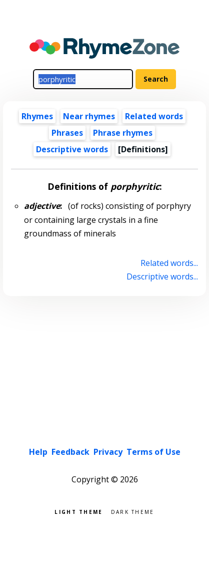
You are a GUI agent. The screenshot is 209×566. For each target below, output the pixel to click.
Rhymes (37, 116)
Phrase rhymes (122, 132)
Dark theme (132, 511)
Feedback (71, 451)
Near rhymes (89, 116)
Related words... (169, 262)
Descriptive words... (162, 276)
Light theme (78, 511)
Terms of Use (153, 451)
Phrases (67, 132)
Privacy (108, 451)
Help (38, 451)
